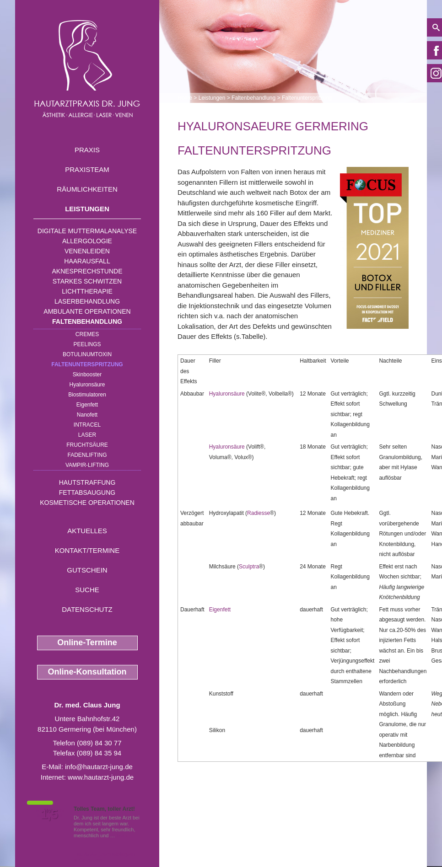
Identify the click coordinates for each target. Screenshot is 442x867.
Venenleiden (87, 251)
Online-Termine (87, 642)
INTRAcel (87, 425)
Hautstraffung (87, 482)
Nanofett (87, 415)
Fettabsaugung (87, 492)
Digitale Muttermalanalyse (87, 231)
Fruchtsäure (87, 445)
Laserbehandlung (87, 301)
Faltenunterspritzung (87, 364)
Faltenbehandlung (87, 321)
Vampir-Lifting (87, 465)
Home (185, 98)
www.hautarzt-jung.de (101, 777)
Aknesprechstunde (87, 271)
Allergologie (87, 241)
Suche (87, 590)
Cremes (87, 334)
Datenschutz (87, 609)
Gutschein (87, 570)
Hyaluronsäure (87, 384)
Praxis (87, 150)
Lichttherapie (87, 291)
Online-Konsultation (87, 671)
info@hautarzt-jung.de (99, 767)
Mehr (122, 835)
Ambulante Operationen (86, 311)
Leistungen (87, 209)
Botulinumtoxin (87, 354)
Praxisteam (87, 169)
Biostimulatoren (87, 394)
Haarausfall (87, 261)
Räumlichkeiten (87, 189)
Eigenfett (87, 404)
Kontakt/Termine (87, 550)
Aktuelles (87, 531)
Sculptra (249, 566)
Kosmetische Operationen (87, 502)
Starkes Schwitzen (87, 281)
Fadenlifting (87, 455)
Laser (87, 435)
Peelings (87, 344)
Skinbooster (87, 374)
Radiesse (258, 513)
